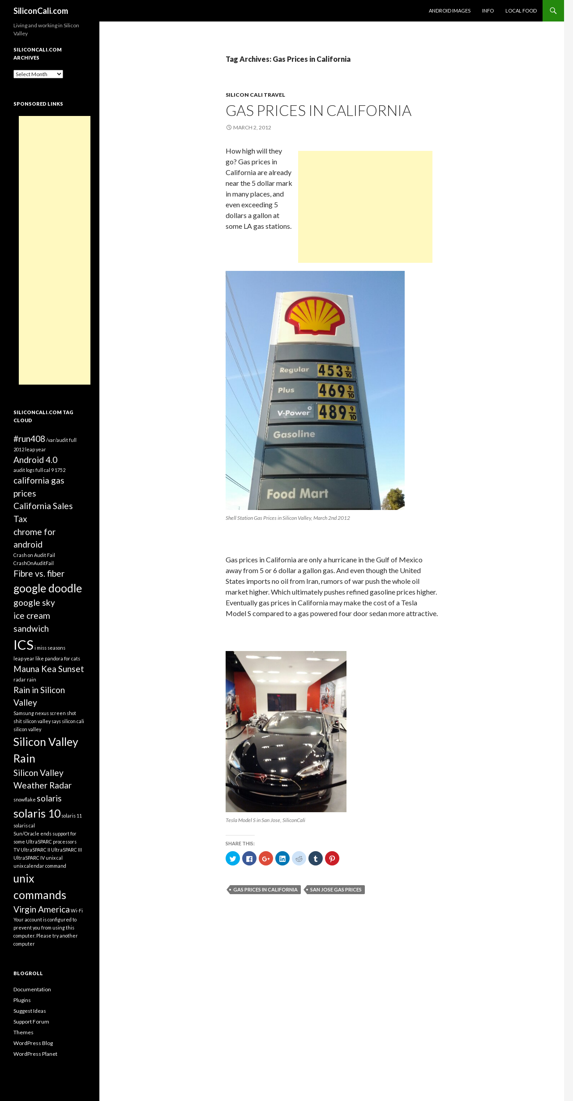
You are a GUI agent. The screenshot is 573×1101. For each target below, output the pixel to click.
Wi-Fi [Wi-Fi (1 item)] (77, 910)
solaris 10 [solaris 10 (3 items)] (36, 813)
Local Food (521, 10)
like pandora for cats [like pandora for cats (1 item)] (57, 658)
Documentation (32, 989)
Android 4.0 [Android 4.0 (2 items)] (35, 459)
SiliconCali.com (40, 11)
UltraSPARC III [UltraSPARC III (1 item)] (66, 850)
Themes (23, 1032)
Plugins (22, 1000)
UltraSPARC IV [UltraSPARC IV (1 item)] (29, 858)
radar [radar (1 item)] (19, 679)
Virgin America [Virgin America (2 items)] (41, 909)
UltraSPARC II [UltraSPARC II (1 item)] (35, 850)
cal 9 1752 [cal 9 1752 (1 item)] (54, 470)
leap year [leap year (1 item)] (23, 658)
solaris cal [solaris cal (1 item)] (24, 825)
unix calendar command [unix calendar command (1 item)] (39, 866)
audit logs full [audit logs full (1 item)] (28, 470)
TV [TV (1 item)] (16, 850)
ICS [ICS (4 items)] (23, 644)
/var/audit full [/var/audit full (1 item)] (61, 440)
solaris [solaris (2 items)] (49, 798)
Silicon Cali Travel (255, 94)
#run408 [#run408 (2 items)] (29, 438)
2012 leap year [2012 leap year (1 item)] (29, 449)
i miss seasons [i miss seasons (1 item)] (49, 648)
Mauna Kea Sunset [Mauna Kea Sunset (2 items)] (48, 669)
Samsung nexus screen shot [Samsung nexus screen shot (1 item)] (44, 713)
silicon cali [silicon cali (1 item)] (73, 721)
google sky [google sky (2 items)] (34, 602)
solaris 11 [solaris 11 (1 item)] (71, 815)
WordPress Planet (35, 1053)
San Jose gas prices (336, 889)
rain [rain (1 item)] (31, 679)
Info (488, 10)
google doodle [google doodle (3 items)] (47, 588)
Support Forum (31, 1021)
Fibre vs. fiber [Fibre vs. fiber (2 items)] (38, 573)
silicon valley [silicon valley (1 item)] (27, 729)
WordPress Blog (33, 1043)
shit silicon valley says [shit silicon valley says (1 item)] (37, 721)
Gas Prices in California (318, 110)
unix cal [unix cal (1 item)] (54, 858)
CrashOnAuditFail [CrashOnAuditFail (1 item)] (33, 563)
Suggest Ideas (29, 1010)
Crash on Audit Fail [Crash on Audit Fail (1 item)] (34, 555)
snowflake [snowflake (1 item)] (24, 799)
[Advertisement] (365, 207)
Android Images (449, 10)
